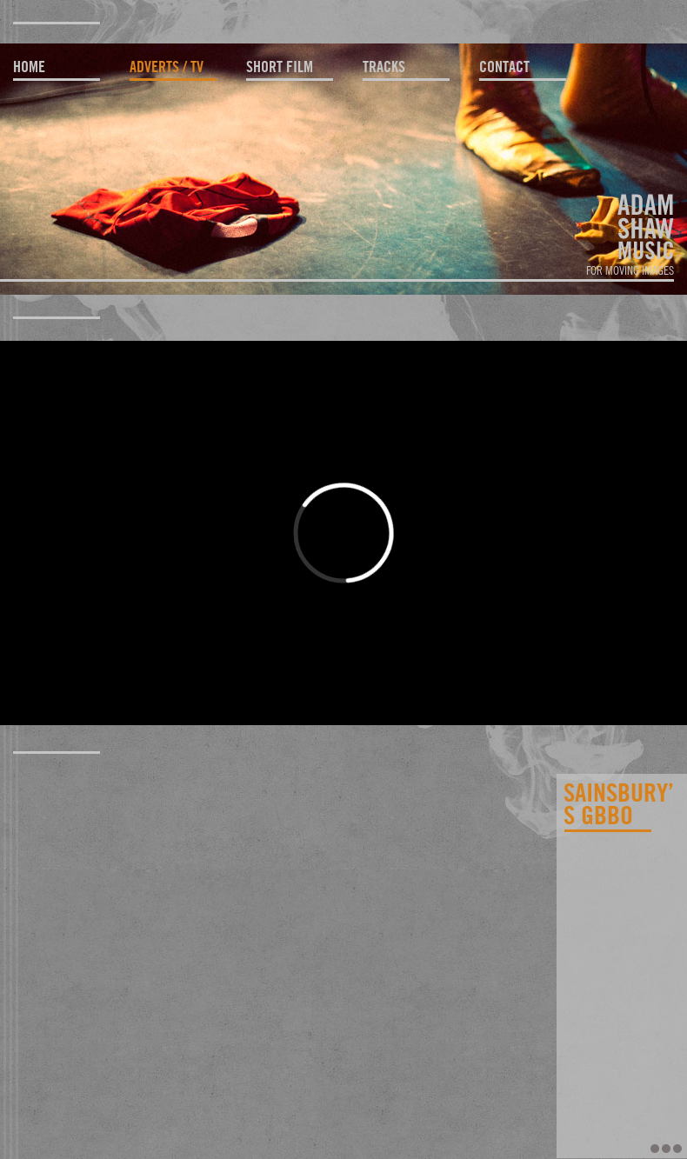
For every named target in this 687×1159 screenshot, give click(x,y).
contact (504, 67)
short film (279, 67)
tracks (384, 67)
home (29, 67)
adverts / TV (166, 67)
